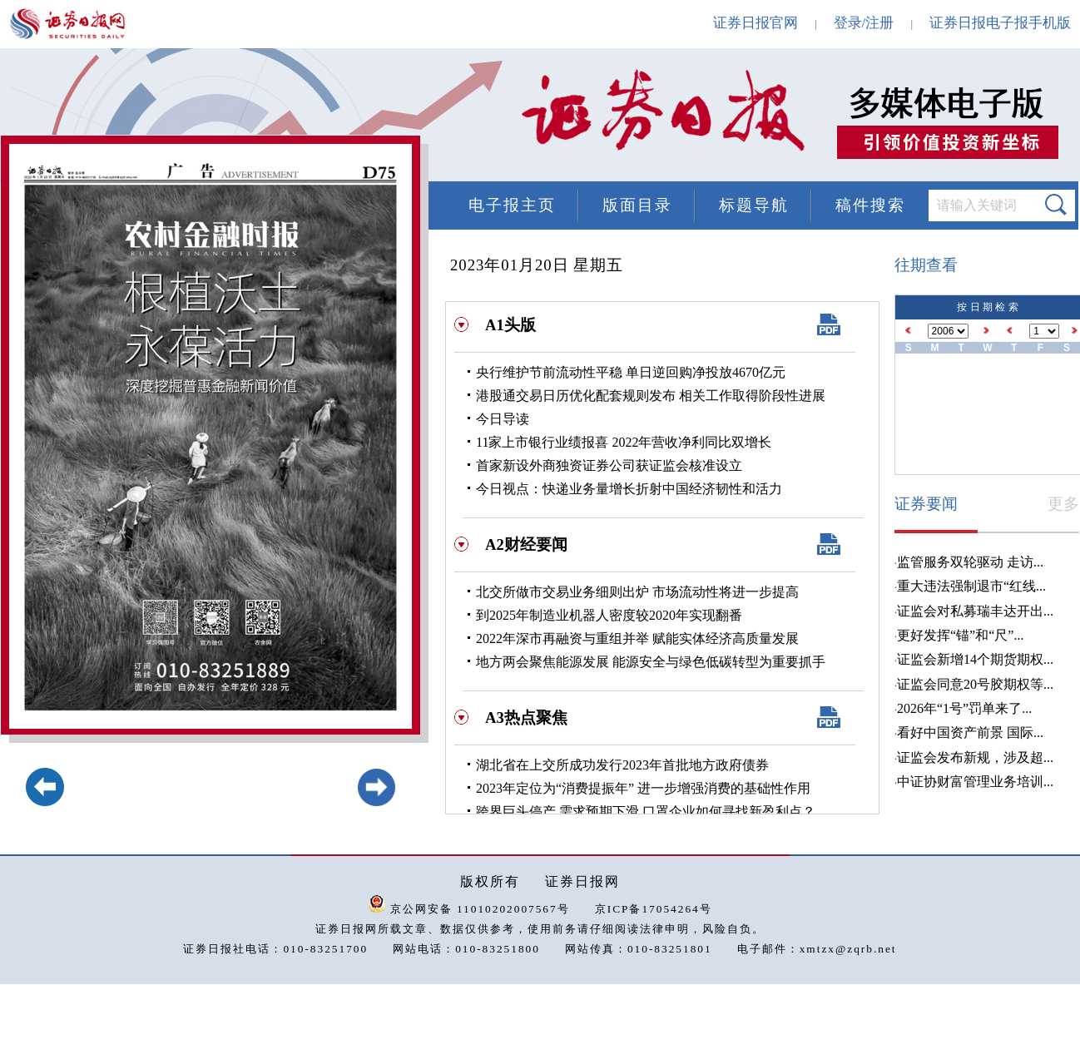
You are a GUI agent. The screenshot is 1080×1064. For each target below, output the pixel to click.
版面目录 (637, 205)
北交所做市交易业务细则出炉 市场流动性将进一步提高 (637, 592)
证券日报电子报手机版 (1000, 23)
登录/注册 (864, 23)
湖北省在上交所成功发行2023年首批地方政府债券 (622, 765)
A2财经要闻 (526, 544)
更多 (1063, 503)
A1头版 (510, 325)
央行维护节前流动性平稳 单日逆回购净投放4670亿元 (630, 372)
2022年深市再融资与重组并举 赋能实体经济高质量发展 (637, 638)
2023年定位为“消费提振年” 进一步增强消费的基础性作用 (643, 788)
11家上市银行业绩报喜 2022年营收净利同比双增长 (623, 442)
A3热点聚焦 (526, 717)
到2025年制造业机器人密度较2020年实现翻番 (609, 615)
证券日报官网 (755, 23)
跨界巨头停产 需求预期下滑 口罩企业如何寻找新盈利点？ (645, 811)
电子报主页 (512, 205)
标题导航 (754, 205)
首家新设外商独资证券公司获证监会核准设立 (609, 465)
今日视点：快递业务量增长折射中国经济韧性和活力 (629, 489)
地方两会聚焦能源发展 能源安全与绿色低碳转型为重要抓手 (650, 662)
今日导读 (502, 419)
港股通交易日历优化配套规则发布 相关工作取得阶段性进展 (650, 395)
